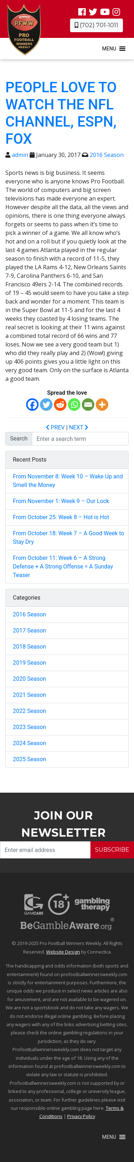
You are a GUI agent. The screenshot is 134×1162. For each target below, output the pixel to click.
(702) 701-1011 (96, 25)
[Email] (88, 404)
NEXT (78, 427)
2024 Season (29, 743)
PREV (55, 427)
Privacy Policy (81, 1116)
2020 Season (29, 678)
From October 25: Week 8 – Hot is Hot (61, 517)
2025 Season (29, 759)
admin (20, 155)
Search (19, 438)
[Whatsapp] (74, 404)
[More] (102, 404)
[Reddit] (60, 404)
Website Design (63, 952)
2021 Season (29, 694)
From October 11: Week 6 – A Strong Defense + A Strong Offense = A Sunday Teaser (63, 566)
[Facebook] (32, 404)
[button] (109, 48)
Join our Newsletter (63, 824)
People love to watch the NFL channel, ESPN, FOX (61, 113)
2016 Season (107, 155)
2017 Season (29, 630)
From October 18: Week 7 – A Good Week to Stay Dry (68, 537)
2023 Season (29, 727)
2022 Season (29, 711)
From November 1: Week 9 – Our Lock (61, 501)
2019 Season (29, 662)
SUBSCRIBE (112, 849)
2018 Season (29, 646)
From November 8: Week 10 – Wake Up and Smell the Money (68, 480)
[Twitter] (46, 404)
